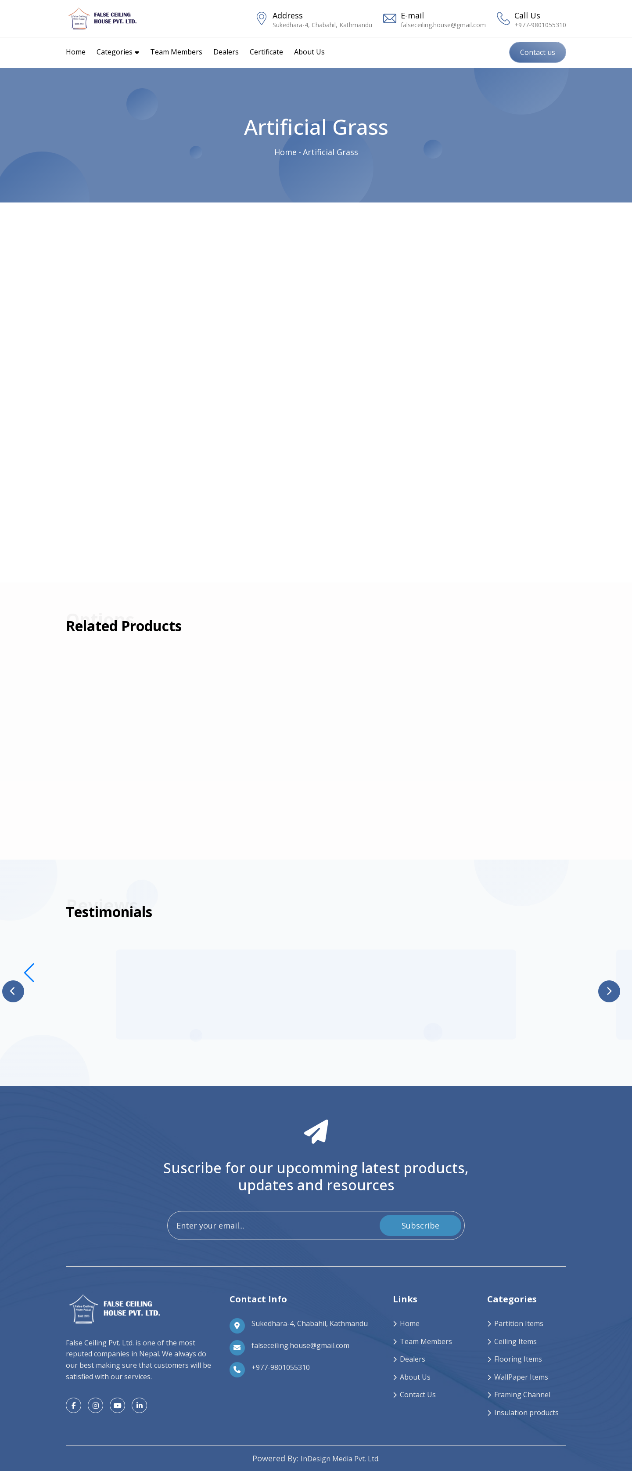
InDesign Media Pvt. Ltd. (340, 1459)
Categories (118, 52)
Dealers (226, 52)
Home (76, 52)
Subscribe (420, 1225)
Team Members (176, 52)
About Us (309, 52)
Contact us (537, 52)
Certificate (266, 52)
